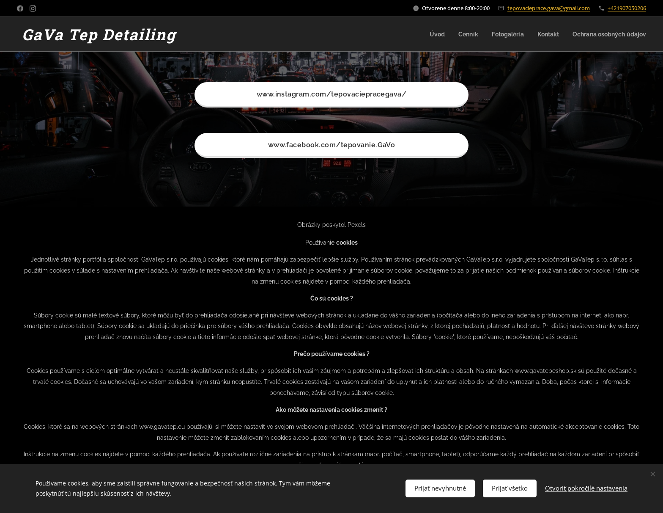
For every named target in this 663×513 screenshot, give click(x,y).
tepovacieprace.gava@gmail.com (548, 8)
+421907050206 (627, 8)
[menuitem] (426, 34)
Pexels (357, 224)
